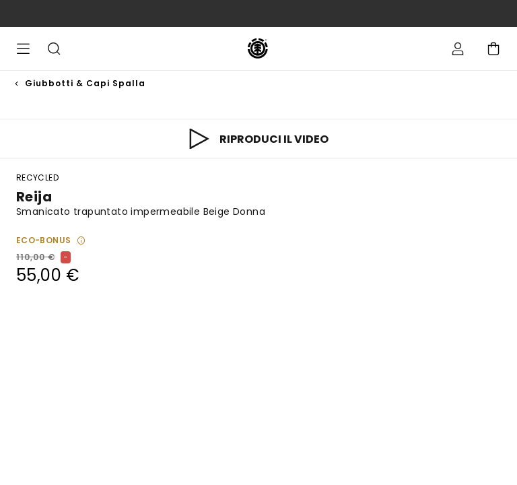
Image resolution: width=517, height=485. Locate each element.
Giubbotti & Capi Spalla (85, 83)
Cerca (54, 48)
